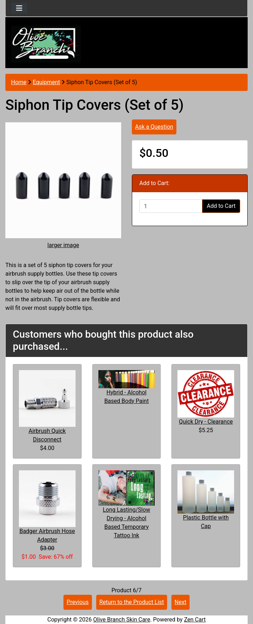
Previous (78, 602)
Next (180, 602)
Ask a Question (154, 126)
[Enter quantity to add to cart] (170, 206)
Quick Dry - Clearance (206, 421)
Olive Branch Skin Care (121, 619)
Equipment (46, 82)
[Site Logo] (46, 44)
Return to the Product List (131, 602)
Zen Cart (195, 619)
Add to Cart (221, 206)
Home (18, 82)
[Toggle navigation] (19, 8)
